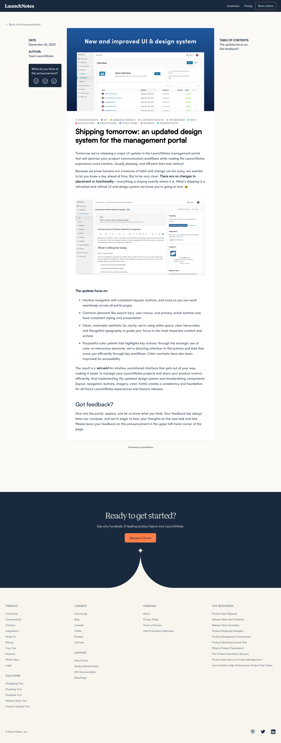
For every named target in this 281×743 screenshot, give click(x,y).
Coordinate (12, 613)
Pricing (9, 642)
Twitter (78, 630)
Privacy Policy (151, 619)
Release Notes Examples (225, 625)
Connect (10, 625)
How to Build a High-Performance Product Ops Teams (242, 665)
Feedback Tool (14, 694)
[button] (36, 79)
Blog (76, 619)
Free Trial (11, 648)
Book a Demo (265, 5)
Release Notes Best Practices (228, 619)
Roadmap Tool (14, 689)
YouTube (79, 642)
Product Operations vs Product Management (237, 659)
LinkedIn (79, 625)
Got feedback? (229, 49)
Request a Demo (140, 538)
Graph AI (11, 636)
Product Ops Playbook (224, 613)
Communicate (13, 619)
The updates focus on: (234, 44)
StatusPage (80, 677)
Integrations (12, 630)
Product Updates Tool (18, 706)
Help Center (81, 660)
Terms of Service (152, 625)
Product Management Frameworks (231, 636)
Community (80, 613)
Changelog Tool (14, 683)
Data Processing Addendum (158, 630)
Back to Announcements (23, 24)
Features (10, 653)
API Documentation (85, 671)
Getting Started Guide (86, 666)
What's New (12, 659)
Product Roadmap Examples (227, 630)
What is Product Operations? (228, 648)
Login (9, 665)
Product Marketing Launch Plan (229, 642)
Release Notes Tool (16, 700)
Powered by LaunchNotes (140, 447)
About (146, 613)
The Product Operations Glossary (230, 653)
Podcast (78, 636)
